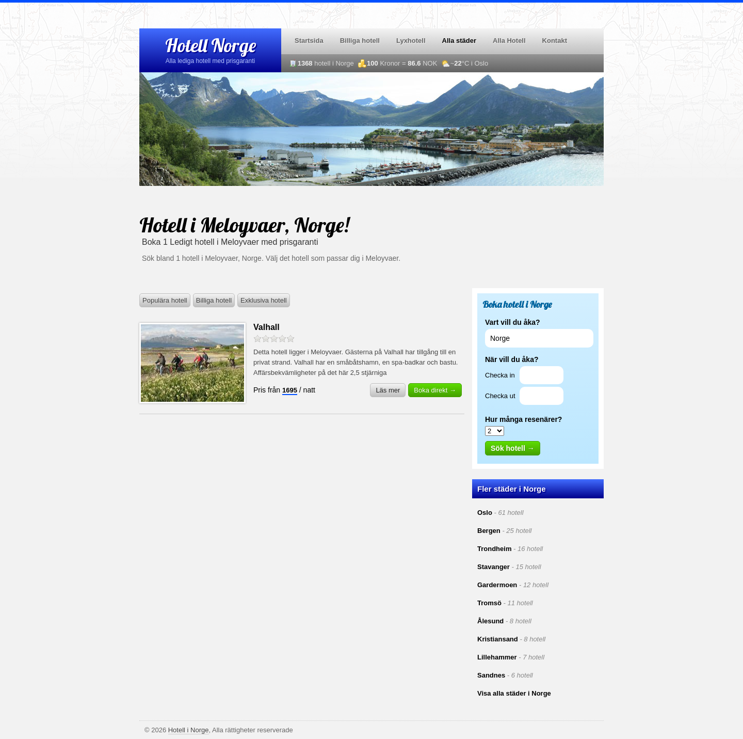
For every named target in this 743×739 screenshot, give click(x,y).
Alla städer (459, 40)
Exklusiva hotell (263, 300)
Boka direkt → (435, 390)
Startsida (309, 40)
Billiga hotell (360, 40)
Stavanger (493, 567)
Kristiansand (497, 639)
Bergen (488, 530)
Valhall (266, 327)
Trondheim (494, 549)
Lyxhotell (411, 40)
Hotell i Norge (188, 730)
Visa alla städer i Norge (514, 693)
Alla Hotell (509, 40)
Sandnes (491, 675)
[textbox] (539, 338)
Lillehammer (497, 657)
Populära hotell (164, 300)
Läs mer (388, 390)
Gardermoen (497, 585)
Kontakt (554, 40)
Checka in (500, 375)
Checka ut (500, 396)
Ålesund (490, 621)
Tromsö (489, 603)
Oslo (484, 512)
